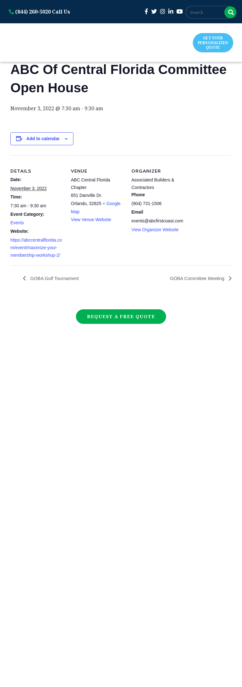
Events (17, 222)
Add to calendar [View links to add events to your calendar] (43, 138)
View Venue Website (91, 219)
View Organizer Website (155, 229)
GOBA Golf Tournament (56, 278)
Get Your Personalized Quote (213, 42)
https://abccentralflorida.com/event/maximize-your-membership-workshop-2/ (36, 248)
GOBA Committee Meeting (195, 278)
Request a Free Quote (121, 316)
